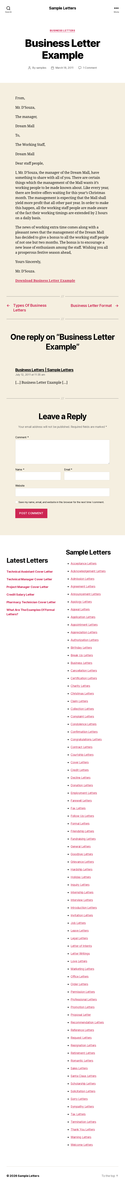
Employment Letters (84, 793)
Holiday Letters (81, 877)
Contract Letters (81, 747)
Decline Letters (80, 777)
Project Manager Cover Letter (27, 587)
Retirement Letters (83, 1053)
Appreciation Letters (84, 632)
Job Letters (78, 923)
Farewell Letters (81, 800)
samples (41, 68)
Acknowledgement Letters (88, 571)
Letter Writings (80, 953)
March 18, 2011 (65, 68)
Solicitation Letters (83, 1091)
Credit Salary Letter (21, 594)
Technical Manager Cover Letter (29, 579)
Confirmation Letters (84, 731)
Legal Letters (79, 938)
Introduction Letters (84, 907)
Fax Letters (78, 808)
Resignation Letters (83, 1045)
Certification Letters (84, 678)
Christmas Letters (82, 693)
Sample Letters (62, 8)
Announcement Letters (86, 594)
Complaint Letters (82, 716)
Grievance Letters (82, 861)
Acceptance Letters (84, 563)
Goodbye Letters (82, 854)
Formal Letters (80, 823)
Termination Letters (83, 1121)
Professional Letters (84, 999)
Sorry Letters (79, 1099)
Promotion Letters (82, 1007)
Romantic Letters (82, 1060)
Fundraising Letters (83, 839)
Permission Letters (83, 991)
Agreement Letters (83, 586)
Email (68, 469)
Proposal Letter (81, 1014)
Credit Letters (80, 770)
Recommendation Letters (87, 1022)
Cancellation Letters (84, 670)
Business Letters (62, 30)
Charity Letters (80, 686)
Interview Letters (82, 900)
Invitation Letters (82, 915)
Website (20, 485)
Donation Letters (82, 785)
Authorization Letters (84, 640)
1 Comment (90, 68)
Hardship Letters (81, 869)
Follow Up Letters (82, 816)
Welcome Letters (82, 1144)
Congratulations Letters (86, 739)
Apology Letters (81, 601)
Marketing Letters (82, 969)
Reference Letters (82, 1030)
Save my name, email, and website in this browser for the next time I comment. (61, 502)
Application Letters (83, 617)
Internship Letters (82, 892)
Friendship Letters (82, 831)
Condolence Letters (84, 724)
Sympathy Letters (82, 1106)
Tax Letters (78, 1114)
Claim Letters (79, 701)
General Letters (81, 846)
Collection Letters (82, 708)
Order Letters (79, 984)
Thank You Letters (83, 1129)
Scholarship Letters (83, 1083)
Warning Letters (81, 1137)
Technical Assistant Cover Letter (30, 571)
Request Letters (81, 1037)
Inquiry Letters (80, 884)
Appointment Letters (84, 624)
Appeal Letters (80, 609)
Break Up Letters (82, 655)
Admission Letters (82, 578)
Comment (22, 437)
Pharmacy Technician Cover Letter (31, 602)
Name (19, 469)
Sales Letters (79, 1068)
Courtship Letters (82, 754)
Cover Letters (80, 762)
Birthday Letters (81, 647)
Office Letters (80, 976)
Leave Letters (80, 930)
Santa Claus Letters (83, 1076)
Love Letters (79, 961)
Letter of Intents (81, 946)
